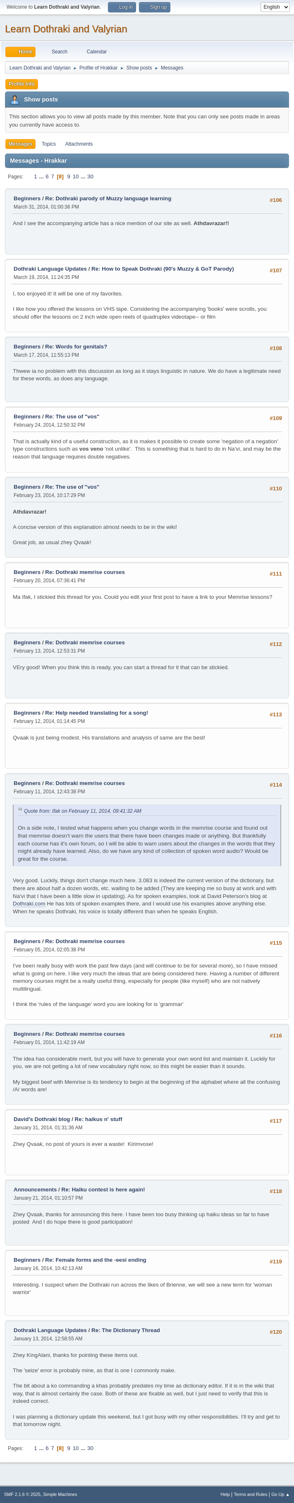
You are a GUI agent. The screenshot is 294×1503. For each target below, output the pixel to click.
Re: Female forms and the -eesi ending (95, 1260)
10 (76, 176)
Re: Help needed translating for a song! (96, 713)
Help (225, 1494)
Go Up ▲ (280, 1494)
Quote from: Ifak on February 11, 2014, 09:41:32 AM (82, 811)
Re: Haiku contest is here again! (103, 1189)
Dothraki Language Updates (50, 269)
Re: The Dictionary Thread (125, 1330)
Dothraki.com (29, 903)
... (42, 176)
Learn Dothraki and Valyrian (66, 28)
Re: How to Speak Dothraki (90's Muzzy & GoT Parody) (162, 269)
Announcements (35, 1189)
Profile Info (22, 84)
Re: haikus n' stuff (98, 1119)
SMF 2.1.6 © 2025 (22, 1494)
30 (90, 176)
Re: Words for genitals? (76, 346)
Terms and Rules (251, 1494)
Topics (49, 144)
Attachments (79, 144)
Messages (20, 144)
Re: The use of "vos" (72, 416)
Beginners (27, 198)
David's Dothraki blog (42, 1119)
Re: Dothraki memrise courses (85, 572)
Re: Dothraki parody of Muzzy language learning (108, 198)
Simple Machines (60, 1494)
